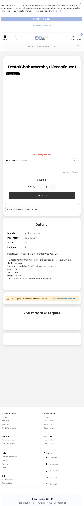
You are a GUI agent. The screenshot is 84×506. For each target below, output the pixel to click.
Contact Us (6, 467)
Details (41, 224)
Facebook (54, 464)
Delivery (5, 460)
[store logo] (42, 36)
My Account (48, 421)
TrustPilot (53, 457)
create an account (67, 298)
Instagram (54, 471)
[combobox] (42, 46)
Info (36, 209)
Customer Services (9, 457)
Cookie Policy (59, 10)
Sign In (46, 417)
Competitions (49, 443)
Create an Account (51, 428)
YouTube (53, 477)
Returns (5, 464)
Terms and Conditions (11, 443)
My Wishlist (48, 424)
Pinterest (53, 484)
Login (73, 39)
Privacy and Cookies (10, 440)
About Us (5, 421)
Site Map (5, 424)
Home (4, 417)
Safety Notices (7, 479)
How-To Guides (50, 440)
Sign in (53, 298)
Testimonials (7, 483)
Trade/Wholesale (9, 428)
